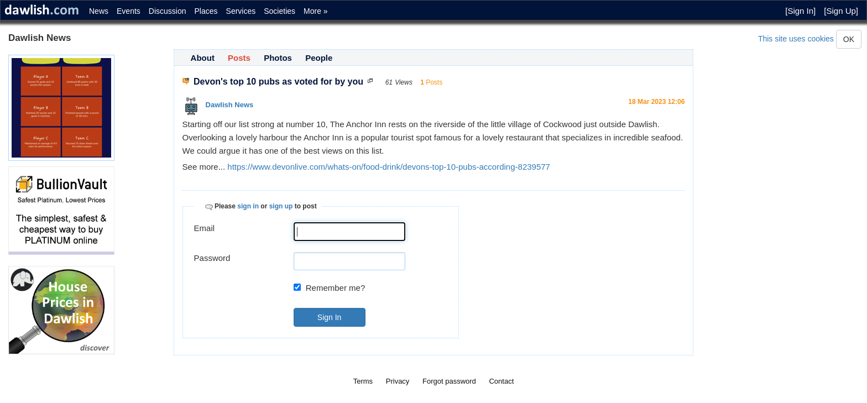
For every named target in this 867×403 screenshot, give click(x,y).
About (203, 57)
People (318, 57)
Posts (239, 57)
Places (206, 11)
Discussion (167, 11)
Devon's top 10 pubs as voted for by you (278, 81)
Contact (501, 381)
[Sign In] (800, 10)
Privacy (398, 381)
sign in (248, 206)
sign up (281, 206)
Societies (279, 11)
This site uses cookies (796, 38)
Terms (363, 381)
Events (128, 11)
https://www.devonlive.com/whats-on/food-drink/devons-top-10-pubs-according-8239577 (388, 166)
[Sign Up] (841, 10)
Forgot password (449, 381)
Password (212, 258)
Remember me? (335, 287)
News (98, 11)
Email (204, 228)
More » (316, 11)
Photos (278, 57)
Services (241, 11)
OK (848, 39)
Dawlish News (230, 105)
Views (403, 82)
